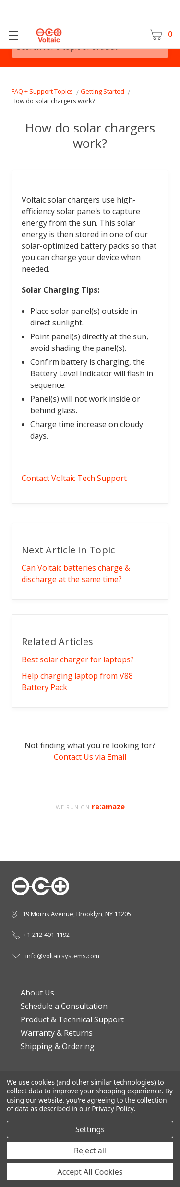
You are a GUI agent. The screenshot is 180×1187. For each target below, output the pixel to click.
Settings (90, 1129)
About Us (34, 992)
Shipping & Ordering (54, 1046)
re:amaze (108, 806)
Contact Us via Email (90, 757)
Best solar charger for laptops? (78, 659)
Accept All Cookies (90, 1171)
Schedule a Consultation (61, 1006)
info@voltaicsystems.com (55, 955)
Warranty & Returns (53, 1033)
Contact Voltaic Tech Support (74, 478)
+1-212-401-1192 (41, 934)
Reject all (90, 1150)
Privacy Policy (112, 1108)
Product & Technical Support (69, 1019)
